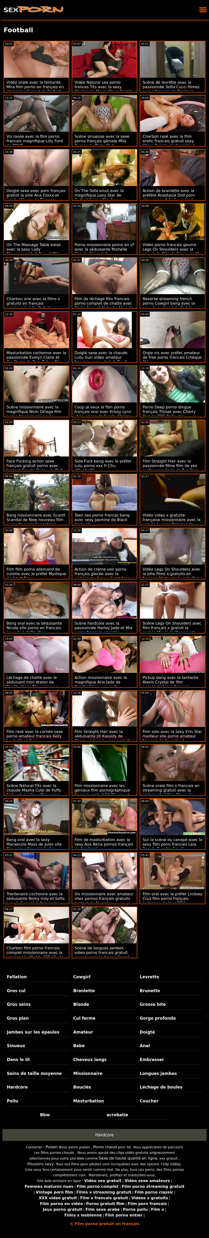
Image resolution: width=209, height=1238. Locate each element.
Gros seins (19, 1004)
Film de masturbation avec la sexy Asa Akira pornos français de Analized (104, 844)
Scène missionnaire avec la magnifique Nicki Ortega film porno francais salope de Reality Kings (33, 414)
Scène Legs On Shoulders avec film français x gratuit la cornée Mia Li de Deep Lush (172, 628)
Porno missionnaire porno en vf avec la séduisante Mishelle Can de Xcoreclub (104, 249)
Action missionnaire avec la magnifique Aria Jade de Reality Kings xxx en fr (101, 682)
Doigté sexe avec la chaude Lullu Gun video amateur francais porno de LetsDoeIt (101, 357)
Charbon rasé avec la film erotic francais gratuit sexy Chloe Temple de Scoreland (168, 141)
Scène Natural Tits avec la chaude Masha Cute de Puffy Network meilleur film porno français (33, 792)
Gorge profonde (158, 1018)
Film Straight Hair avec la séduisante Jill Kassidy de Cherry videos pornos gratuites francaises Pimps (104, 738)
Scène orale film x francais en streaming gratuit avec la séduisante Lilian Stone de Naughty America (171, 792)
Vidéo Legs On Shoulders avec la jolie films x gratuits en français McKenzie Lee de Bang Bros (172, 576)
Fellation (17, 976)
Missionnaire (87, 1073)
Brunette (150, 990)
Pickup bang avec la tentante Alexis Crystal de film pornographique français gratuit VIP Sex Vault (170, 684)
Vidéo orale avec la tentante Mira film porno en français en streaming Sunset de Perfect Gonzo (35, 89)
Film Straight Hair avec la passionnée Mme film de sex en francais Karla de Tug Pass (170, 466)
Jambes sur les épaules (33, 1032)
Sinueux (16, 1045)
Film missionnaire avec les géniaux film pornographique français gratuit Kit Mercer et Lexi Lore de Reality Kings (102, 792)
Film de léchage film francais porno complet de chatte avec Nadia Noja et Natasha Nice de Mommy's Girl (104, 306)
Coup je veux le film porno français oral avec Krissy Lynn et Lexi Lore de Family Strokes (103, 411)
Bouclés (82, 1087)
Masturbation (88, 1101)
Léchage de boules (161, 1087)
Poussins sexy (40, 1164)
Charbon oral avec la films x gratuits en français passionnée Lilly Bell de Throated (33, 306)
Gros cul (16, 990)
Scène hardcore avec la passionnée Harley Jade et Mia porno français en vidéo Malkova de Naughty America (103, 630)
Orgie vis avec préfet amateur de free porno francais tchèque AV (172, 357)
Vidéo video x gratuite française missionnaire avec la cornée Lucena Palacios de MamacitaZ (171, 522)
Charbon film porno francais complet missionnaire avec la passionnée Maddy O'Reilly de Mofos (35, 955)
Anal (145, 1045)
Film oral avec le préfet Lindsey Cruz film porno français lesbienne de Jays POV (172, 898)
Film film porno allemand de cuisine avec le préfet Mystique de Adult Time (36, 574)
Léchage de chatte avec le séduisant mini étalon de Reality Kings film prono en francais (32, 684)
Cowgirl (81, 976)
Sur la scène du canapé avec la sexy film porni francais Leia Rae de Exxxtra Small (172, 844)
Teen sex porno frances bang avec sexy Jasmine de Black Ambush (102, 520)
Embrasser (152, 1059)
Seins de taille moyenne (34, 1073)
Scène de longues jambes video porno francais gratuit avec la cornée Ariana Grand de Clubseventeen (102, 955)
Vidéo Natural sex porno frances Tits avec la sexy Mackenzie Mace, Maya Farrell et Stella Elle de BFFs (103, 89)
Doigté (147, 1032)
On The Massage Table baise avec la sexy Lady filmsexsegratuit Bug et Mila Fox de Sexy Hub (33, 251)
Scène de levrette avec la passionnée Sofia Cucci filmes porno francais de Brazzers (171, 87)
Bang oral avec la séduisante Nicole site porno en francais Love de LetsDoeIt (34, 628)
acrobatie (117, 1114)
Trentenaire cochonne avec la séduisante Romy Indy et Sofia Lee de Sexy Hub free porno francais (35, 901)
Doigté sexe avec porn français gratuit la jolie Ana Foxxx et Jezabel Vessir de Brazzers (36, 195)
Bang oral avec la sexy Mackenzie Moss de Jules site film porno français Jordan (34, 844)
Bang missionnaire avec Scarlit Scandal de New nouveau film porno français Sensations (35, 520)
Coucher (149, 1101)
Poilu (12, 1101)
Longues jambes (158, 1073)
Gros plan (18, 1018)
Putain (52, 1147)
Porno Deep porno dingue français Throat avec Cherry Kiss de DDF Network (169, 411)
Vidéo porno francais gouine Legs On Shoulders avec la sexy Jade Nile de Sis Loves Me (172, 249)
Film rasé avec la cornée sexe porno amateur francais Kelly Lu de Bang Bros (34, 736)
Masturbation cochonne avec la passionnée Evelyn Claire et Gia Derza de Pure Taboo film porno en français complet (36, 360)
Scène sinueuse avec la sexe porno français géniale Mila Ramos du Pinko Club (102, 141)
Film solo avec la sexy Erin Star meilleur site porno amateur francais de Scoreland (172, 736)
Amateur (83, 1032)
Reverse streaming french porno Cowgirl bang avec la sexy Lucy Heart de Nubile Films (169, 306)
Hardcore (17, 1087)
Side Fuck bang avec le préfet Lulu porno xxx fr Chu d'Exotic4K (103, 466)
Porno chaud (105, 1147)
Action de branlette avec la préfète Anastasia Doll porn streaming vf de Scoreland (169, 195)
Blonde (81, 1004)
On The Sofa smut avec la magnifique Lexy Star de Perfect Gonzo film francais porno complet (100, 197)
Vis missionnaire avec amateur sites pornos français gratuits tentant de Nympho (104, 898)
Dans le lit (18, 1059)
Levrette (149, 976)
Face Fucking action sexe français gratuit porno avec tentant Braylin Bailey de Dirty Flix (35, 468)
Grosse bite (153, 1004)
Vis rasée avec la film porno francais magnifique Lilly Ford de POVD (34, 141)
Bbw (45, 1114)
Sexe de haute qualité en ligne (128, 1158)
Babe (79, 1045)
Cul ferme (84, 1018)
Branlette (84, 990)
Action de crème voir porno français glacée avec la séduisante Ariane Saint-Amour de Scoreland (104, 576)
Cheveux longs (90, 1059)
